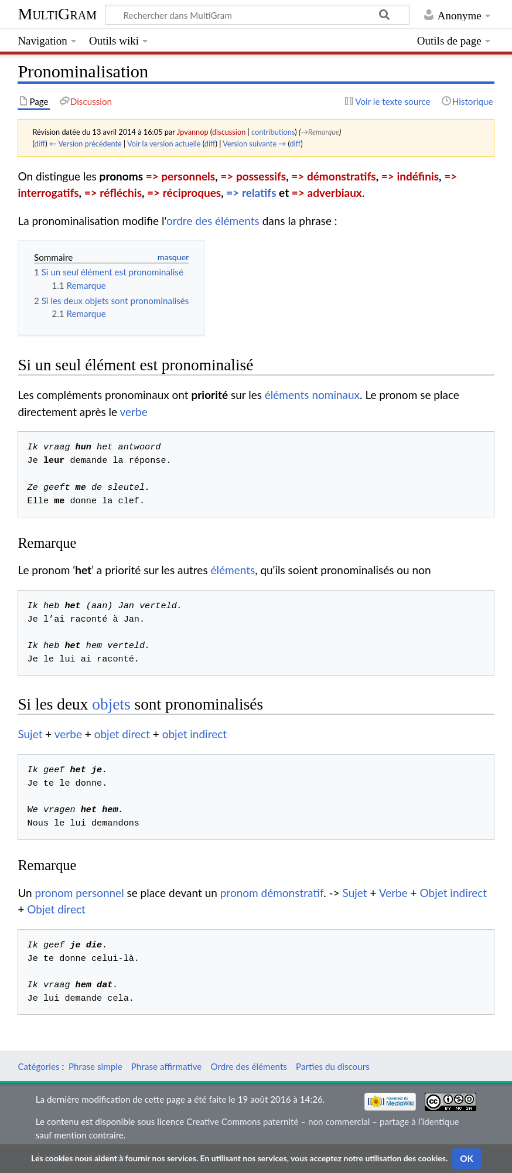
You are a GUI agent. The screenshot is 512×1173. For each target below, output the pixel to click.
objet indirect (194, 734)
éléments (232, 570)
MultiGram (57, 14)
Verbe (393, 892)
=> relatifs (251, 192)
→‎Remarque (320, 132)
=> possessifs (253, 176)
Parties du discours (333, 1066)
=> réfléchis (113, 192)
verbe (134, 411)
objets (111, 704)
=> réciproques (184, 192)
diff (39, 143)
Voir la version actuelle (163, 143)
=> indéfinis (410, 176)
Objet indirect (453, 892)
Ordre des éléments (249, 1066)
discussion (228, 132)
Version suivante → (254, 143)
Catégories (38, 1066)
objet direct (122, 734)
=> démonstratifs (333, 176)
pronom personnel (79, 892)
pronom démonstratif (272, 892)
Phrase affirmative (166, 1066)
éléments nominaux (312, 394)
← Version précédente (85, 143)
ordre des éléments (213, 220)
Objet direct (56, 909)
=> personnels (181, 176)
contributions (273, 132)
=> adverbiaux (327, 192)
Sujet (30, 734)
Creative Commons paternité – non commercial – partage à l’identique (322, 1121)
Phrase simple (95, 1066)
